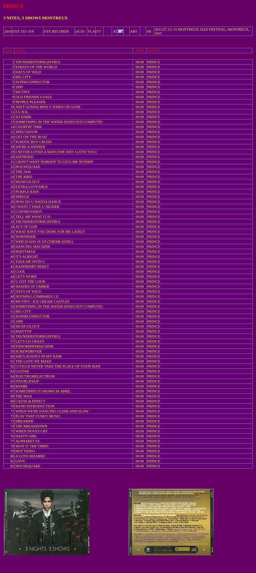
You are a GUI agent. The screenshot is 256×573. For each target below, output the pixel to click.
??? (98, 31)
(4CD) (80, 31)
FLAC (92, 31)
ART (133, 31)
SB (149, 31)
